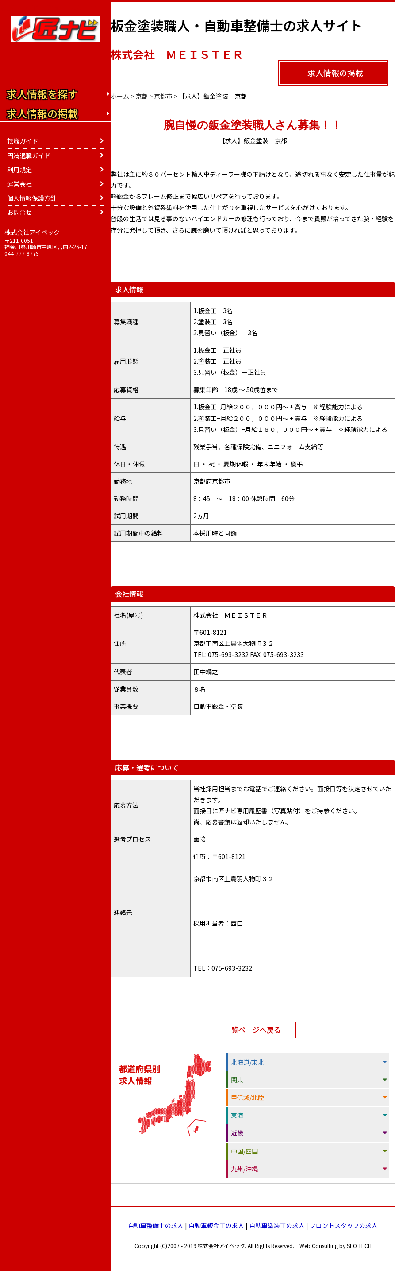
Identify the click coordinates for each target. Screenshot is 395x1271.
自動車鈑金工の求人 (216, 1225)
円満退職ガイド (28, 155)
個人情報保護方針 (32, 198)
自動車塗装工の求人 (277, 1225)
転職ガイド (22, 140)
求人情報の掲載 (333, 72)
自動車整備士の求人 (156, 1225)
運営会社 (19, 183)
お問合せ (19, 212)
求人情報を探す (42, 93)
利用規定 (19, 169)
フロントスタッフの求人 (344, 1225)
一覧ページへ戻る (252, 1029)
